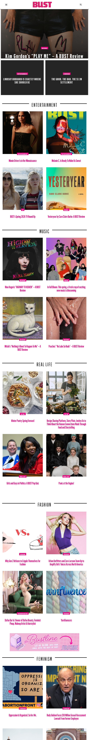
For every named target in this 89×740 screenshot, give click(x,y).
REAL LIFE (44, 363)
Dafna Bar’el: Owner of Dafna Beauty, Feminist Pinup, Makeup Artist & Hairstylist (23, 621)
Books (66, 210)
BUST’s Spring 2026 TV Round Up (22, 215)
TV (22, 210)
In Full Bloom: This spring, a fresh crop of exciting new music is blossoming (66, 288)
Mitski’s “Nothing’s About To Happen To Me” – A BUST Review (23, 347)
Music (44, 230)
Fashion (44, 503)
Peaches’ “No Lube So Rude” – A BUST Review (66, 345)
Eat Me (23, 414)
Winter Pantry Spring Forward (22, 420)
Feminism (67, 74)
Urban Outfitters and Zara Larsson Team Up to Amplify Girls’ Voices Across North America (66, 562)
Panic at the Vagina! (66, 482)
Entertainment (22, 74)
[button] (6, 4)
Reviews (44, 48)
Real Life (23, 476)
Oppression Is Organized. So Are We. (23, 714)
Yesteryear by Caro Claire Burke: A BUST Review (66, 215)
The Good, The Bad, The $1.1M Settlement (67, 80)
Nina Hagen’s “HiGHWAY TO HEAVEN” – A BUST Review (22, 288)
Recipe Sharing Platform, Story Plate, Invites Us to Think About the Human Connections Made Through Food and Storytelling (66, 423)
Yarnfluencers (66, 619)
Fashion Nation (23, 613)
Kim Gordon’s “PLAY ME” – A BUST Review (45, 55)
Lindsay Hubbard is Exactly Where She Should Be (22, 80)
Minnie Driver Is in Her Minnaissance (23, 159)
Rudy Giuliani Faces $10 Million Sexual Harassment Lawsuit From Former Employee (66, 716)
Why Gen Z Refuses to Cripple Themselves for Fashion (22, 562)
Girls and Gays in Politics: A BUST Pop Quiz (23, 482)
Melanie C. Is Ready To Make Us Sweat (66, 159)
